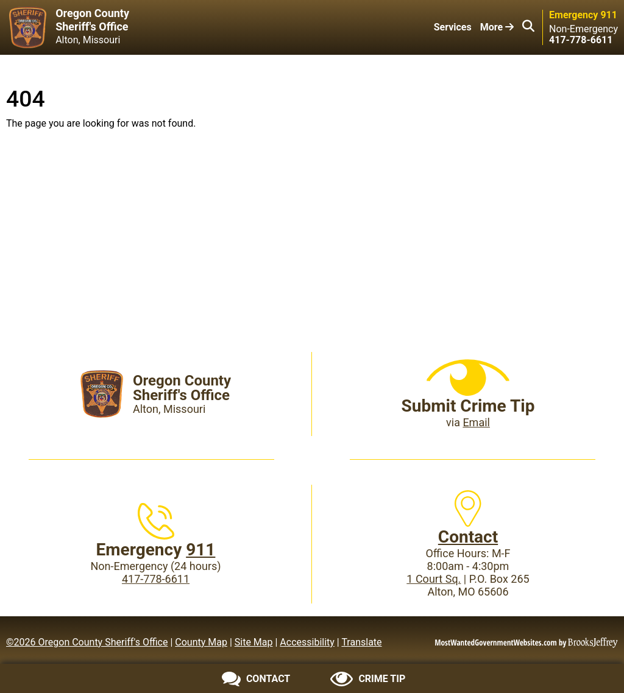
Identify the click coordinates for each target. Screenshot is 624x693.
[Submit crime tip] (368, 679)
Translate (361, 642)
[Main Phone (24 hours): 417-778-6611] (580, 40)
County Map (201, 642)
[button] (528, 27)
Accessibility (307, 642)
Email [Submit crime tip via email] (476, 422)
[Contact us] (256, 679)
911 (200, 550)
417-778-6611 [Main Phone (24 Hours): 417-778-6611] (156, 578)
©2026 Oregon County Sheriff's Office (87, 642)
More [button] (497, 27)
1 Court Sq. (433, 578)
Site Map (254, 642)
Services (453, 27)
